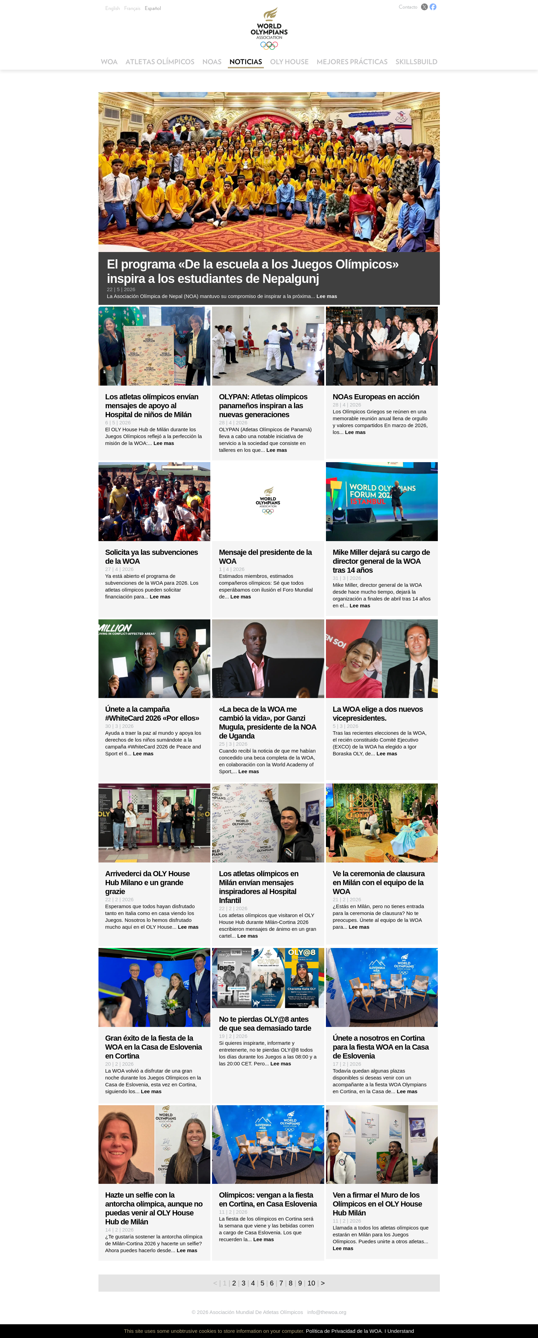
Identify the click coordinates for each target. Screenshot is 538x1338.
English (112, 8)
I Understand (399, 1331)
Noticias (246, 62)
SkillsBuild (416, 62)
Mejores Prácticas (352, 62)
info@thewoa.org (327, 1312)
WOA (109, 62)
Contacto (408, 7)
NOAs (212, 62)
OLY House (289, 62)
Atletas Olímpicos (160, 62)
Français (132, 8)
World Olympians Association (269, 28)
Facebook (433, 6)
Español (153, 8)
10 (311, 1283)
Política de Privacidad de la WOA (344, 1331)
